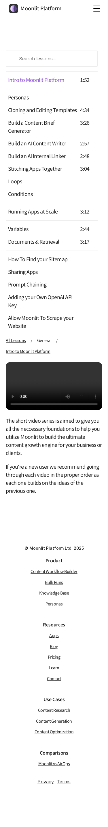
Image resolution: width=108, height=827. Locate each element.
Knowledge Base (54, 593)
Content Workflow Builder (54, 572)
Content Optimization (54, 732)
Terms (64, 781)
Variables (18, 229)
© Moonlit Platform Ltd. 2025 (54, 548)
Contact (54, 679)
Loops (15, 181)
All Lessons (16, 341)
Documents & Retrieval (33, 242)
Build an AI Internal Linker (37, 156)
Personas (18, 97)
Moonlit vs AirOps (54, 764)
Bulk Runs (54, 583)
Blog (54, 647)
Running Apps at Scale (33, 212)
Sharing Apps (23, 272)
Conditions (20, 194)
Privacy (45, 781)
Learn (54, 668)
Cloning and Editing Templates (42, 110)
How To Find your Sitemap (38, 259)
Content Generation (54, 721)
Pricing (54, 657)
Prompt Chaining (27, 285)
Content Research (54, 710)
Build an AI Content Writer (37, 143)
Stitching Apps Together (35, 169)
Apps (53, 636)
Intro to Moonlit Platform (36, 80)
